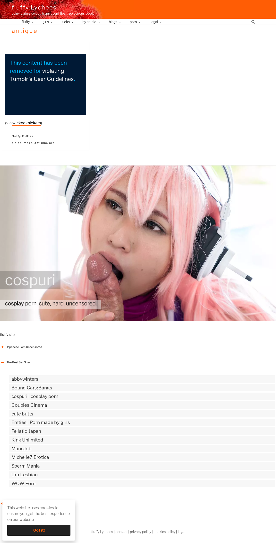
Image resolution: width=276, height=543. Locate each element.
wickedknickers (26, 123)
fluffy (28, 22)
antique (40, 143)
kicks (67, 22)
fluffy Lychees (34, 7)
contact (121, 532)
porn (135, 22)
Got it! (39, 530)
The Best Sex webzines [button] (18, 503)
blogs (115, 22)
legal (181, 532)
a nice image (22, 143)
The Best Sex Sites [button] (15, 362)
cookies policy (164, 532)
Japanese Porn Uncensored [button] (21, 347)
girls (48, 22)
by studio (91, 22)
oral (52, 143)
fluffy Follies (23, 136)
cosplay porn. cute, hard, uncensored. (50, 303)
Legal (156, 22)
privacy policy (140, 532)
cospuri (30, 280)
